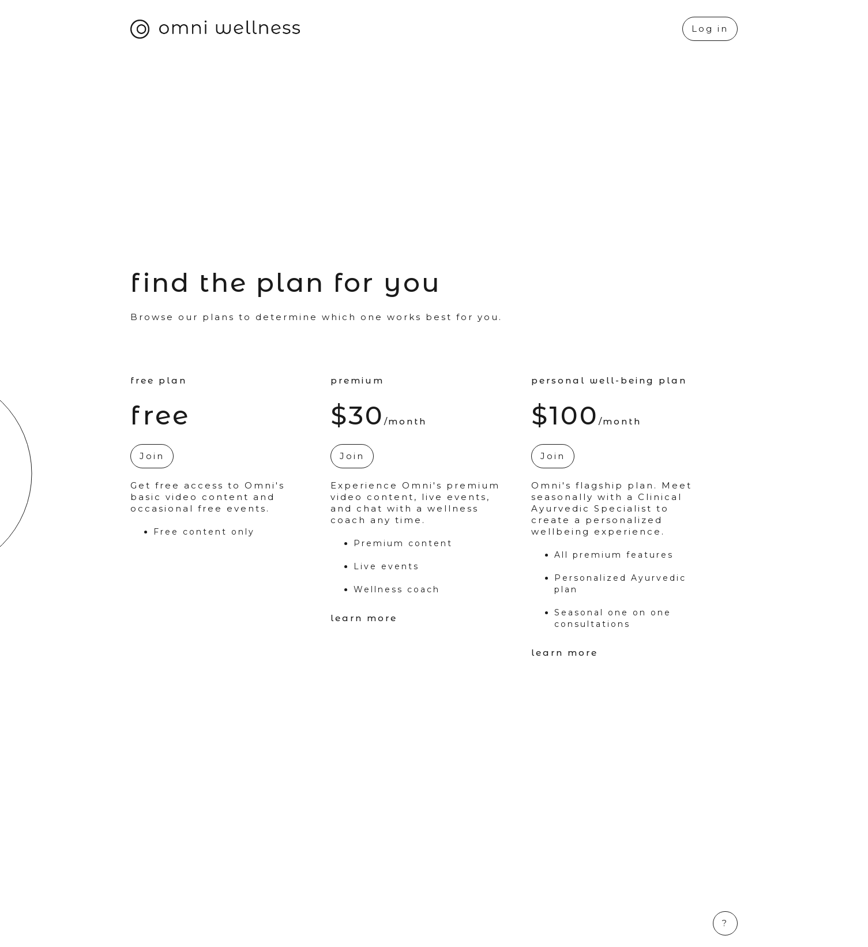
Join (152, 455)
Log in (710, 28)
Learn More (363, 617)
